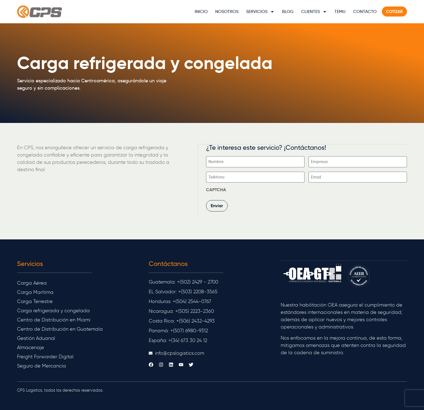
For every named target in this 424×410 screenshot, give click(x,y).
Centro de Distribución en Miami (53, 320)
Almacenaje (30, 347)
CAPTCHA (216, 189)
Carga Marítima (35, 292)
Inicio (201, 11)
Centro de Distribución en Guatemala (60, 329)
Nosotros (227, 11)
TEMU (340, 11)
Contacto (365, 11)
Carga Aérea (32, 283)
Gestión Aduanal (36, 338)
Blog (288, 11)
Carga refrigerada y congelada (53, 310)
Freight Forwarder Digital (45, 356)
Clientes (314, 12)
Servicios (260, 12)
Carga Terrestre (35, 301)
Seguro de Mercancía (41, 366)
